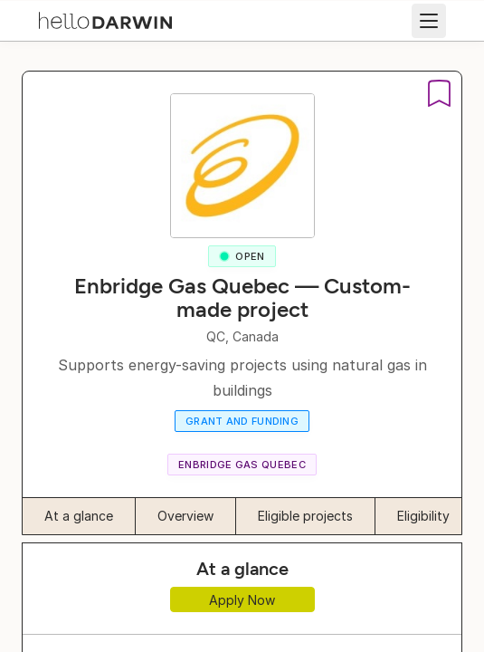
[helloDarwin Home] (105, 19)
